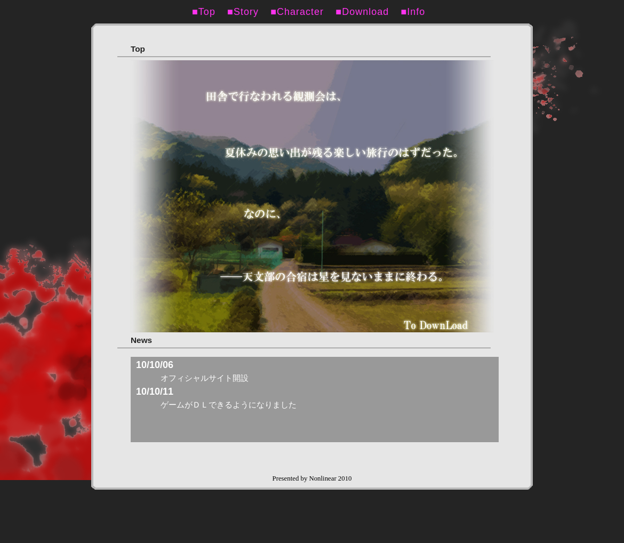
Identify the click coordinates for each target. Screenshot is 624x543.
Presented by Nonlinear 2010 (312, 478)
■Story (248, 11)
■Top (209, 11)
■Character (302, 11)
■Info (418, 11)
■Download (367, 11)
